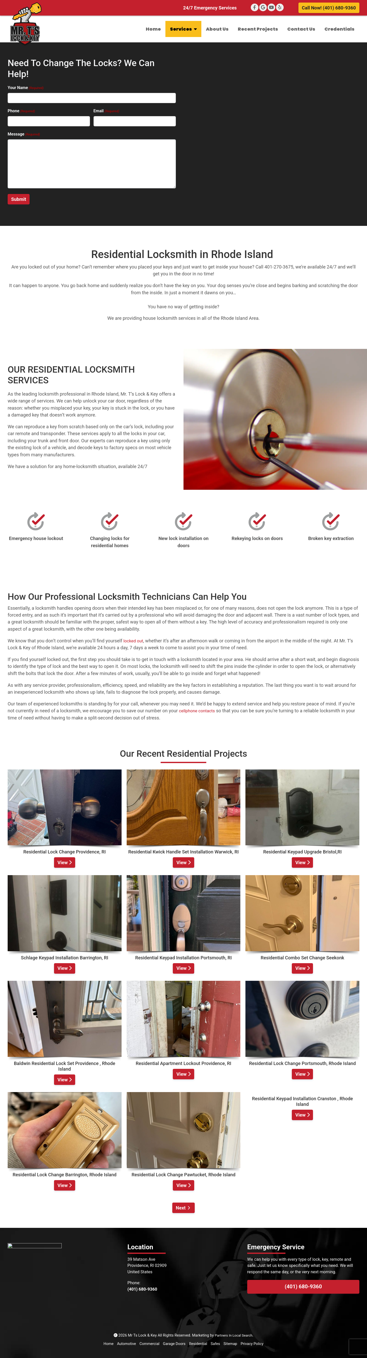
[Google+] (263, 7)
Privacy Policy (253, 1343)
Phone (21, 111)
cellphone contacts (198, 710)
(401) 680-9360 (303, 1286)
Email (106, 111)
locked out (134, 640)
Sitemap (231, 1343)
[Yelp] (280, 7)
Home (153, 29)
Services (183, 29)
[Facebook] (254, 7)
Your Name (26, 88)
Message (24, 134)
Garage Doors (174, 1343)
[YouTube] (271, 7)
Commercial (149, 1343)
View (64, 862)
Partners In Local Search (233, 1335)
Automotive (125, 1343)
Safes (216, 1343)
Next (181, 1207)
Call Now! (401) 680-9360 (329, 7)
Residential (198, 1343)
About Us (217, 29)
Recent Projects (258, 29)
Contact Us (301, 29)
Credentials (339, 29)
